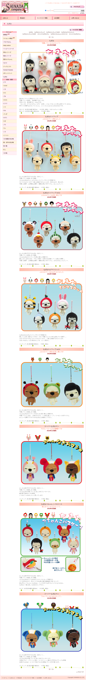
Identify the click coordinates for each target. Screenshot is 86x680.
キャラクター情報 (42, 18)
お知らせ (5, 18)
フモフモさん (7, 42)
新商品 (6, 34)
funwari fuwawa (8, 70)
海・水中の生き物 (8, 142)
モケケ (5, 63)
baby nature (7, 45)
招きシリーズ (7, 56)
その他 (5, 153)
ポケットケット (7, 73)
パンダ (5, 114)
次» (53, 37)
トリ (4, 107)
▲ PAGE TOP (80, 672)
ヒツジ (5, 103)
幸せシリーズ (7, 52)
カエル (5, 100)
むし (4, 149)
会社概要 (56, 18)
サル (4, 110)
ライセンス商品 (9, 38)
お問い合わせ (75, 18)
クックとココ (7, 66)
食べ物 (5, 146)
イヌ (4, 89)
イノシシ (5, 135)
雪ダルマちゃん (7, 59)
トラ (4, 132)
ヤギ (4, 121)
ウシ (4, 128)
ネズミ (5, 117)
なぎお (5, 77)
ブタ (4, 96)
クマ (4, 82)
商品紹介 (22, 18)
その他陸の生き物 (8, 139)
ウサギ (5, 85)
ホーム (5, 677)
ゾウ (4, 124)
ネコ (4, 93)
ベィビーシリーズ (8, 49)
